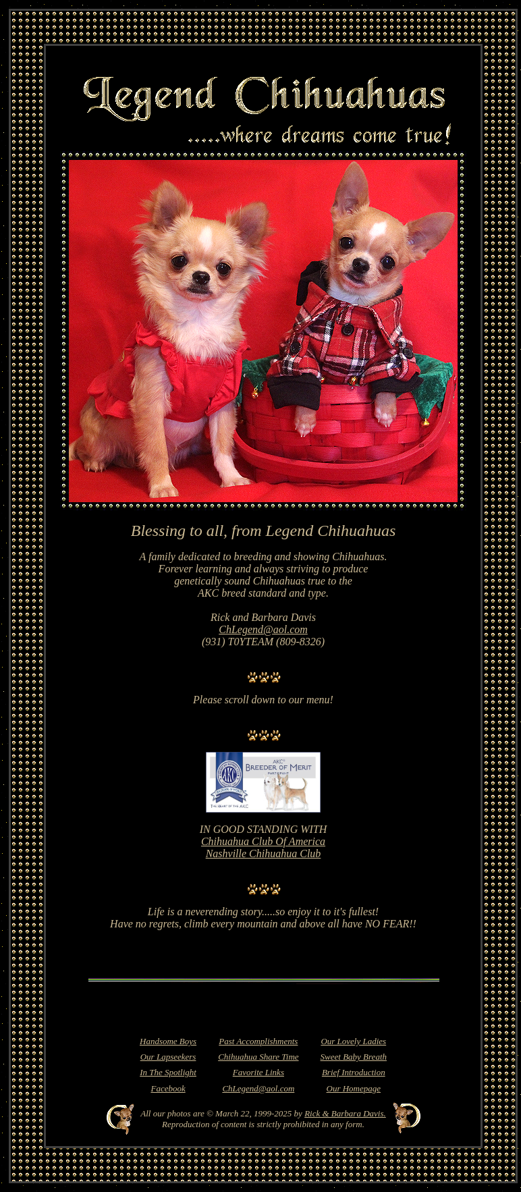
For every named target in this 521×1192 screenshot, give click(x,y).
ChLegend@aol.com (263, 629)
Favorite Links (258, 1072)
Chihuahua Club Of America (263, 841)
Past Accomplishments (258, 1041)
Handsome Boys (168, 1041)
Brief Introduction (353, 1072)
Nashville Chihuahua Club (263, 853)
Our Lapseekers (168, 1057)
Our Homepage (354, 1088)
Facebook (167, 1088)
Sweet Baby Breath (354, 1057)
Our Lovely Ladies (353, 1041)
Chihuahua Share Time (258, 1057)
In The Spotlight (168, 1072)
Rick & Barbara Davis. (345, 1113)
